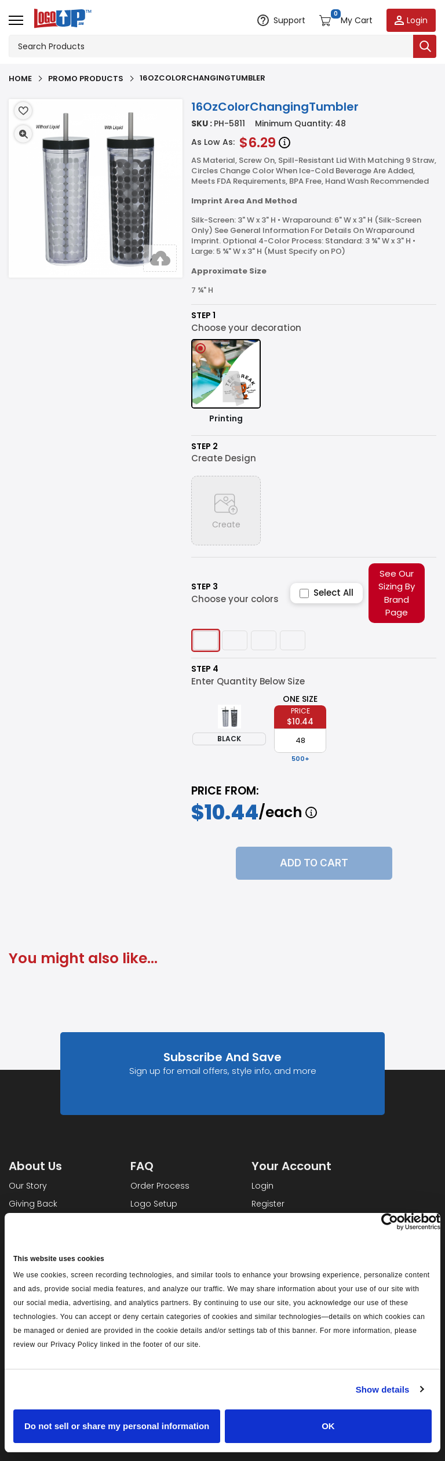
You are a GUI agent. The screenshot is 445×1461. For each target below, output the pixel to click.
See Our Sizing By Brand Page (396, 593)
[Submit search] (424, 46)
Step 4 (204, 669)
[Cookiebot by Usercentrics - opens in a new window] (389, 1221)
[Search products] (211, 46)
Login (262, 1186)
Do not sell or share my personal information (116, 1426)
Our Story (28, 1186)
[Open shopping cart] (345, 20)
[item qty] (300, 740)
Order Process (159, 1186)
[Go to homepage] (60, 19)
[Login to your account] (411, 20)
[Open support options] (281, 20)
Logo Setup (153, 1203)
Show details (383, 1389)
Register (267, 1203)
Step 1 (203, 315)
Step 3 (204, 587)
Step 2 (204, 446)
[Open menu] (16, 20)
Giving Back (33, 1203)
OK (328, 1426)
